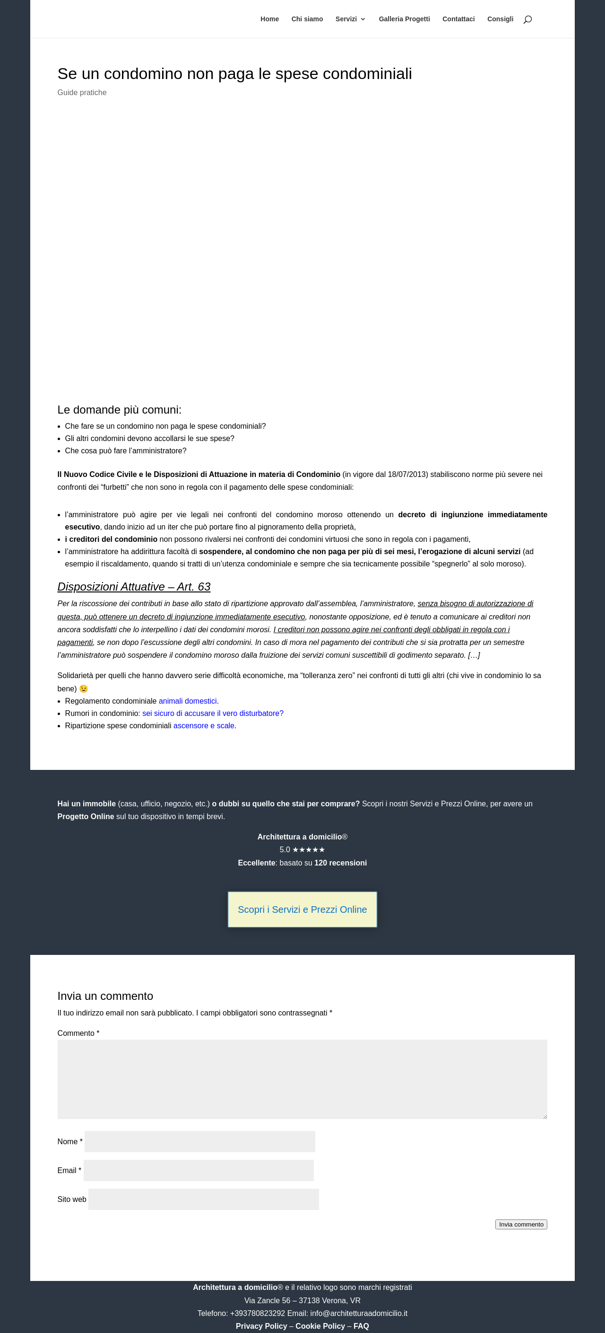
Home (269, 19)
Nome (70, 1142)
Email (70, 1170)
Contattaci (458, 19)
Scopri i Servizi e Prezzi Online (302, 909)
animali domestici (188, 701)
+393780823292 (258, 1313)
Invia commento (521, 1224)
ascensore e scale (203, 726)
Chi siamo (307, 19)
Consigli (500, 19)
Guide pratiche (82, 92)
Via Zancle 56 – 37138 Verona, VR (302, 1301)
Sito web (72, 1199)
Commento (79, 1033)
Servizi (346, 19)
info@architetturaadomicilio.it (359, 1313)
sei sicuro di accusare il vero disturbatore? (213, 713)
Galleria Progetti (404, 19)
